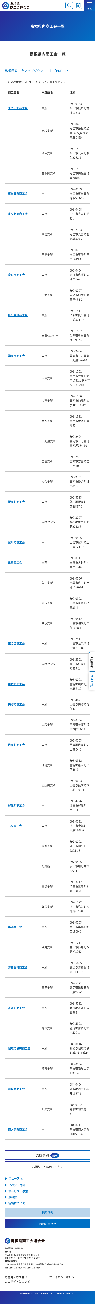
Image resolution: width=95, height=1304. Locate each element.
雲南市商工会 (16, 356)
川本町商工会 (16, 684)
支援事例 (47, 1155)
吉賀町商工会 (16, 1008)
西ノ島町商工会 (18, 1129)
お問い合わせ (47, 1224)
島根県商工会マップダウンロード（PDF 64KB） (39, 70)
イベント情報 (16, 1185)
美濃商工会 (15, 927)
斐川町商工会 (16, 542)
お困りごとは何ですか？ (47, 1167)
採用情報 (47, 1212)
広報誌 (12, 1197)
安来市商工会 (16, 275)
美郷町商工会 (16, 704)
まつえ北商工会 (18, 108)
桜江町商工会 (16, 805)
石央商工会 (15, 826)
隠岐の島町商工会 (19, 1048)
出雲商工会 (15, 562)
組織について (16, 1203)
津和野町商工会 (18, 967)
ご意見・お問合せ (16, 1277)
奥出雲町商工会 (18, 315)
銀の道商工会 (16, 643)
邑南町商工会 (16, 745)
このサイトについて (17, 1281)
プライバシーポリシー (63, 1277)
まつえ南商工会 (18, 214)
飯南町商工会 (16, 502)
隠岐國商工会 (16, 1089)
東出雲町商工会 (18, 193)
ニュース (14, 1178)
